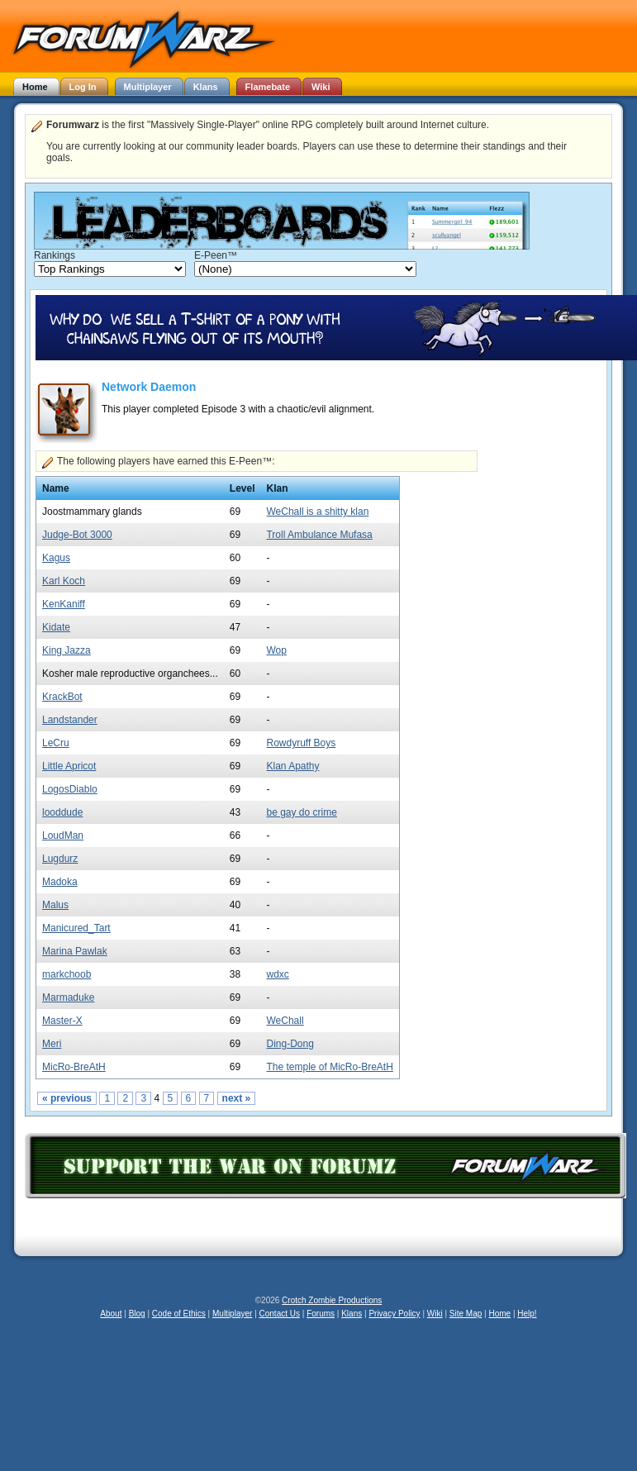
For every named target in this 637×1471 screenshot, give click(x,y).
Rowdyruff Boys (300, 743)
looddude (62, 812)
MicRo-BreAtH (74, 1067)
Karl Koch (63, 581)
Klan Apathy (292, 766)
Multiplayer (232, 1313)
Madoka (60, 882)
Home (499, 1313)
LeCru (55, 743)
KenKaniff (63, 604)
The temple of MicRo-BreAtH (329, 1067)
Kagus (56, 558)
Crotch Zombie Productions (332, 1300)
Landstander (69, 720)
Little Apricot (69, 766)
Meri (51, 1044)
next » (236, 1098)
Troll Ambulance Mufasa (319, 534)
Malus (55, 905)
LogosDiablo (69, 789)
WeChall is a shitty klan (317, 511)
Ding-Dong (289, 1044)
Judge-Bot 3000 (77, 534)
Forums (321, 1313)
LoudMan (62, 835)
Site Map (465, 1313)
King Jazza (66, 650)
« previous (67, 1098)
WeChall (284, 1020)
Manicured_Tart (76, 928)
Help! (526, 1313)
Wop (276, 650)
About (110, 1313)
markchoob (66, 974)
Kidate (56, 627)
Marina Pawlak (74, 951)
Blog (137, 1313)
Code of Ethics (179, 1313)
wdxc (277, 974)
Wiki (435, 1313)
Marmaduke (68, 997)
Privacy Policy (394, 1313)
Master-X (62, 1020)
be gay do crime (301, 812)
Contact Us (279, 1313)
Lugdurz (60, 858)
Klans (351, 1313)
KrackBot (62, 696)
